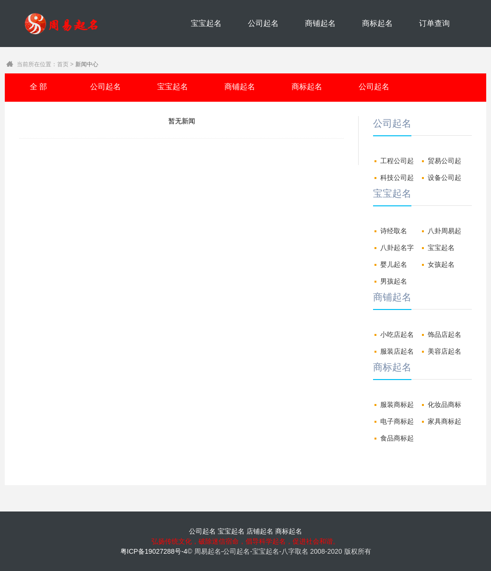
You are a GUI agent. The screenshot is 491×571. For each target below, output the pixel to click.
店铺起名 (259, 531)
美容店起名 (444, 351)
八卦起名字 (397, 247)
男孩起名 (393, 281)
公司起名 (263, 23)
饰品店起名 (444, 334)
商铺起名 (320, 23)
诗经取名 (393, 231)
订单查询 (434, 23)
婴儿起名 (393, 264)
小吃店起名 (397, 334)
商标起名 (377, 23)
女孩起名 (441, 264)
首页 (63, 64)
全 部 (38, 87)
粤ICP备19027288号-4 (153, 551)
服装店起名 (397, 351)
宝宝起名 (206, 23)
